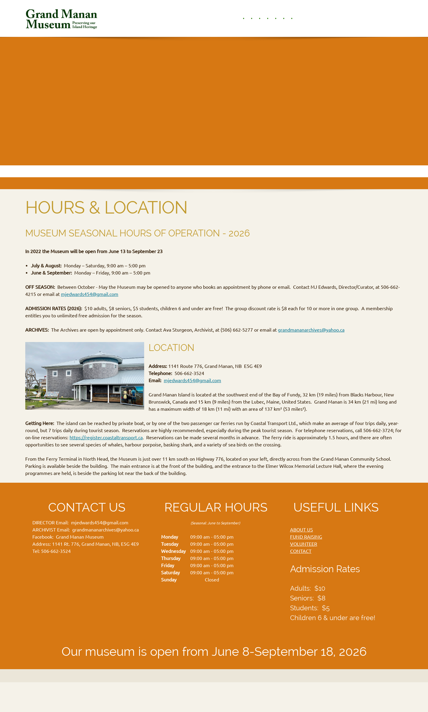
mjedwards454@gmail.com (89, 294)
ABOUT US (301, 529)
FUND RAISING (306, 537)
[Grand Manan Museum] (62, 18)
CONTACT (300, 551)
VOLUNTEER (303, 544)
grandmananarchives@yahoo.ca (311, 330)
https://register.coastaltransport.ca (106, 437)
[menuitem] (240, 18)
